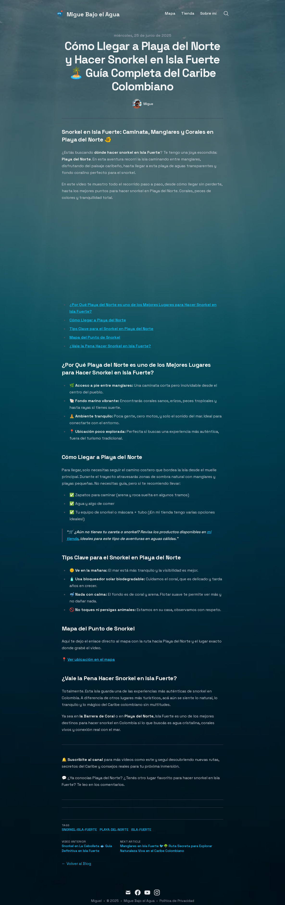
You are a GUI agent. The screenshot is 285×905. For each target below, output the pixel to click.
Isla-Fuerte (141, 829)
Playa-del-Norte (114, 829)
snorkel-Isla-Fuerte (79, 829)
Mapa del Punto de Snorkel (94, 337)
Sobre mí (208, 13)
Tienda (187, 13)
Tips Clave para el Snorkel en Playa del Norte (111, 328)
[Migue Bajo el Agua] (88, 13)
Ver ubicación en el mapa (91, 659)
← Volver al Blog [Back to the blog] (76, 863)
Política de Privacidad (177, 901)
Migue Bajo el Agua (139, 901)
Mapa (170, 13)
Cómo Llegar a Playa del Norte (97, 320)
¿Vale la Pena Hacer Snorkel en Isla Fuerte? (110, 346)
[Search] (226, 13)
